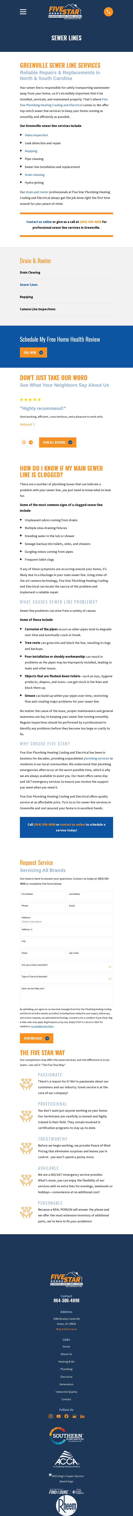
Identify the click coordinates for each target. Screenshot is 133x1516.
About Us (66, 1354)
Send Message (36, 1038)
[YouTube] (59, 1416)
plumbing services (96, 758)
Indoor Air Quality (66, 1392)
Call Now (33, 352)
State (24, 953)
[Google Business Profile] (74, 1416)
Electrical (66, 1377)
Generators (66, 1384)
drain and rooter (37, 192)
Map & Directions (66, 1329)
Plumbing (66, 1369)
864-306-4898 (66, 1300)
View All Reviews (57, 442)
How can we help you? (33, 988)
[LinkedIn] (82, 1416)
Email (72, 905)
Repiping (31, 151)
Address (26, 917)
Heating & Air (66, 1361)
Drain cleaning (35, 175)
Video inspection (36, 135)
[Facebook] (66, 1416)
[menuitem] (66, 273)
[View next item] (31, 442)
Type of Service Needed (34, 976)
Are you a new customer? (35, 964)
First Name (27, 894)
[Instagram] (51, 1416)
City (24, 941)
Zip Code (74, 953)
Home (66, 1346)
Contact (66, 1399)
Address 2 (27, 929)
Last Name (74, 894)
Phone (25, 905)
